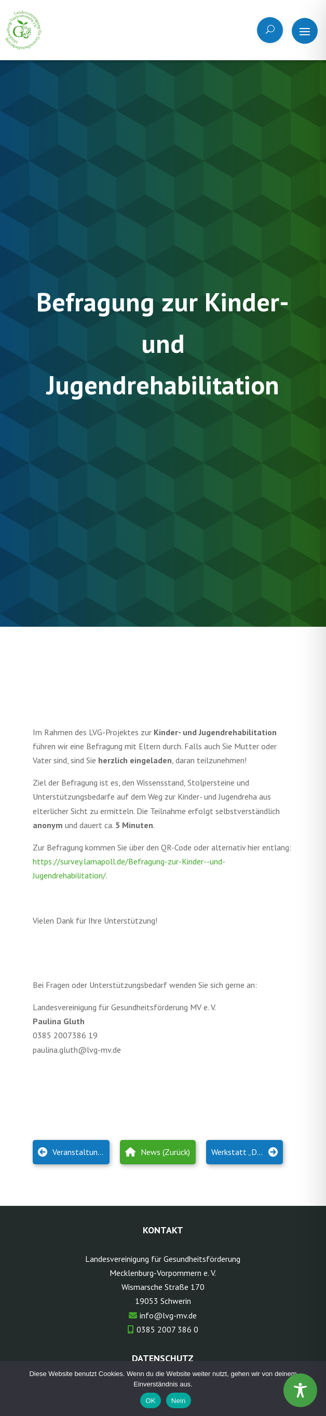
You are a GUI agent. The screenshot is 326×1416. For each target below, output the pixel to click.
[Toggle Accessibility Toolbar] (300, 1390)
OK (150, 1401)
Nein (178, 1401)
